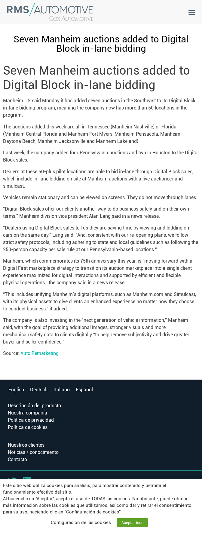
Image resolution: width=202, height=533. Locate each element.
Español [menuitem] (84, 389)
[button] (192, 12)
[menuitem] (16, 390)
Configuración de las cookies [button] (81, 522)
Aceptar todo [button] (132, 522)
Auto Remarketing (39, 353)
